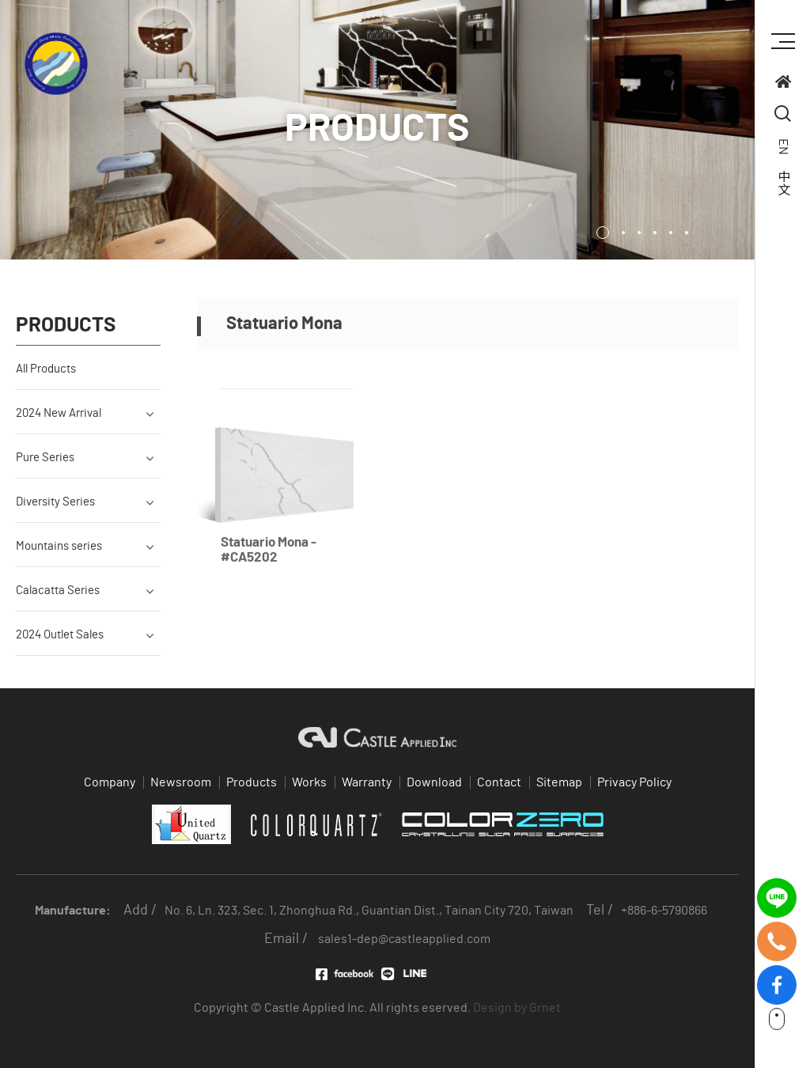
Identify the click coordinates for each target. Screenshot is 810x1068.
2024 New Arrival (58, 424)
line (777, 887)
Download (434, 782)
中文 (783, 182)
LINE (410, 974)
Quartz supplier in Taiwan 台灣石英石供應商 (56, 64)
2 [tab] (623, 232)
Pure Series (45, 469)
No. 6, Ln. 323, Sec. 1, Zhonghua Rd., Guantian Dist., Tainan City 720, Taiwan (369, 910)
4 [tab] (655, 232)
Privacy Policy (634, 782)
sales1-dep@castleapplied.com (404, 939)
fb (777, 974)
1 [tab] (602, 232)
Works (309, 782)
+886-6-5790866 (664, 910)
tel (777, 931)
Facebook (344, 974)
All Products (46, 380)
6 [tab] (686, 232)
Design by (500, 1008)
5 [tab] (670, 232)
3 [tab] (639, 232)
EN (783, 146)
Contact (499, 782)
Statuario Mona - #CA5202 (268, 573)
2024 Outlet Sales (60, 646)
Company (109, 782)
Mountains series (59, 557)
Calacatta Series (58, 602)
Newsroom (180, 782)
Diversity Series (55, 513)
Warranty (367, 782)
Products (251, 782)
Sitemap (559, 782)
